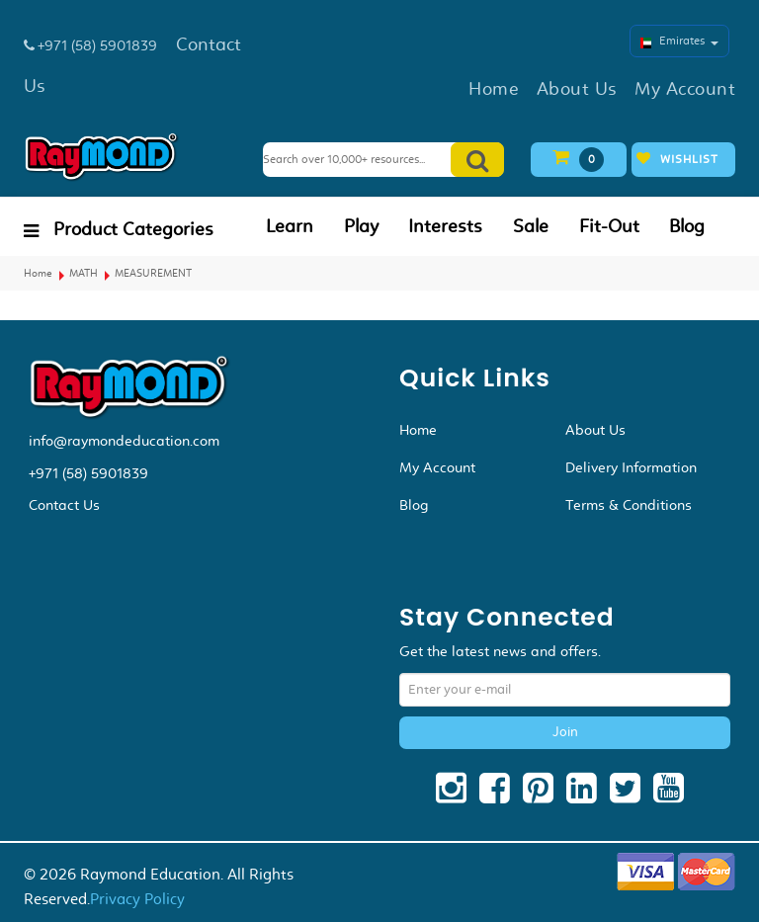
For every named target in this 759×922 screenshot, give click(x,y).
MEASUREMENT (153, 273)
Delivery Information (631, 467)
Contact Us (64, 505)
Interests (445, 226)
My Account (437, 467)
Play (361, 226)
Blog (687, 226)
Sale (530, 226)
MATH (83, 273)
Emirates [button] (679, 40)
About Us (595, 430)
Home (38, 273)
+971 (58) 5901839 (88, 473)
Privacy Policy (137, 898)
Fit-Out (609, 226)
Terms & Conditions (628, 505)
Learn (289, 226)
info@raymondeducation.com (124, 441)
